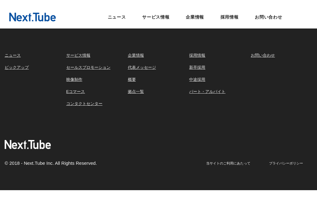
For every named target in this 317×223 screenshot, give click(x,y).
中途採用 (197, 79)
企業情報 (195, 17)
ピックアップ (17, 67)
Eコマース (75, 91)
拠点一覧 (136, 91)
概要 (132, 79)
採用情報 (229, 17)
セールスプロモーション (88, 67)
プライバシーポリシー (286, 163)
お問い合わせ (268, 17)
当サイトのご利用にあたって (228, 163)
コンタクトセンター (84, 103)
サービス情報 (156, 17)
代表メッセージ (142, 67)
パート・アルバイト (207, 91)
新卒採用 (197, 67)
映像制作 (74, 79)
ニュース (117, 17)
